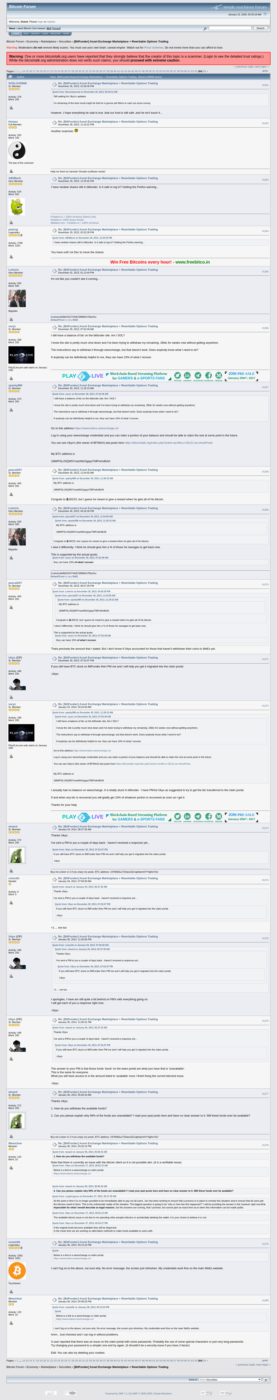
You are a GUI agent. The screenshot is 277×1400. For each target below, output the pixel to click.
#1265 (265, 271)
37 (104, 71)
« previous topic (244, 66)
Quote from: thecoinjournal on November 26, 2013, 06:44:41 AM (85, 92)
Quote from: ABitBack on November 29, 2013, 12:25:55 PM (82, 238)
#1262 (265, 123)
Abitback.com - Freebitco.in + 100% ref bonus (75, 223)
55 (167, 71)
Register (56, 33)
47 (139, 71)
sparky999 (15, 385)
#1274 (265, 880)
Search (35, 33)
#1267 (265, 387)
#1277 (265, 1093)
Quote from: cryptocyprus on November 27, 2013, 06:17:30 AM (84, 1196)
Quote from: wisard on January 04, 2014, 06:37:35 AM (79, 887)
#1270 (265, 584)
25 (62, 71)
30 (79, 71)
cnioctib (13, 878)
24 (58, 71)
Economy (32, 41)
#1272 (265, 705)
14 (23, 71)
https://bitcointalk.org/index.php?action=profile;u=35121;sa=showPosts (169, 442)
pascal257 (15, 469)
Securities (65, 41)
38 (108, 71)
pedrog (13, 229)
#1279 (265, 1244)
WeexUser (15, 1143)
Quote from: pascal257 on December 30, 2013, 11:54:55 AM (82, 516)
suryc (12, 326)
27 (69, 71)
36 (101, 71)
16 (30, 71)
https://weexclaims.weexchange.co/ (97, 428)
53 (160, 71)
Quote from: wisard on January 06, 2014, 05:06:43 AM (79, 1152)
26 (65, 71)
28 (72, 71)
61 (189, 71)
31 (83, 71)
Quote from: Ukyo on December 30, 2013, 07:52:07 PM (80, 849)
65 (204, 71)
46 (136, 71)
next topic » (262, 66)
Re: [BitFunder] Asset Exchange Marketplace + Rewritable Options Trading (108, 83)
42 (122, 71)
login (40, 21)
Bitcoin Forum (15, 41)
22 (51, 71)
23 (55, 71)
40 (115, 71)
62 (192, 71)
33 (90, 71)
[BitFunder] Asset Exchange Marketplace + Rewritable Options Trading (121, 41)
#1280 (265, 1300)
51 (153, 71)
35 (97, 71)
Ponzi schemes (153, 47)
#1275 (265, 938)
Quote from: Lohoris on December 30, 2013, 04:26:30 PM (81, 591)
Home (16, 33)
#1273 (265, 828)
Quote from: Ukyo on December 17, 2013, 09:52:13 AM (80, 1165)
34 (93, 71)
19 (41, 71)
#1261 (265, 85)
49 (146, 71)
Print (265, 71)
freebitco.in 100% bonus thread (67, 219)
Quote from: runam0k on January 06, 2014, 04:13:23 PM (80, 1307)
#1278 (265, 1145)
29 (76, 71)
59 (181, 71)
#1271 (265, 659)
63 (196, 71)
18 (37, 71)
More (66, 33)
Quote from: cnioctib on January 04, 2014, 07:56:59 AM (80, 945)
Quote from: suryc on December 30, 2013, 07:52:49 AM (80, 394)
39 (111, 71)
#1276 (265, 1021)
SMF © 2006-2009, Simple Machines (152, 1393)
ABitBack (14, 178)
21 (48, 71)
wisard (12, 826)
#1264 (265, 231)
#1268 (265, 471)
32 (86, 71)
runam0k (14, 1242)
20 (44, 71)
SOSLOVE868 (17, 83)
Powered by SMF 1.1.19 (118, 1393)
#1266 (265, 328)
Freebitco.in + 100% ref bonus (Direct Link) (73, 216)
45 (132, 71)
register (51, 21)
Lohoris (13, 269)
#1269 (265, 509)
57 (175, 71)
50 (150, 71)
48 (143, 71)
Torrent (56, 28)
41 (118, 71)
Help (26, 33)
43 (125, 71)
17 (34, 71)
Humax (13, 121)
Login (45, 33)
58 (178, 71)
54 (164, 71)
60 (185, 71)
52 (157, 71)
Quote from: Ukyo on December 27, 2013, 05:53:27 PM (80, 1223)
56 (171, 71)
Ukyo (11, 657)
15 (27, 71)
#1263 (265, 179)
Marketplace (48, 41)
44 (129, 71)
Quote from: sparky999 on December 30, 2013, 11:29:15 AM (82, 478)
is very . (65, 320)
